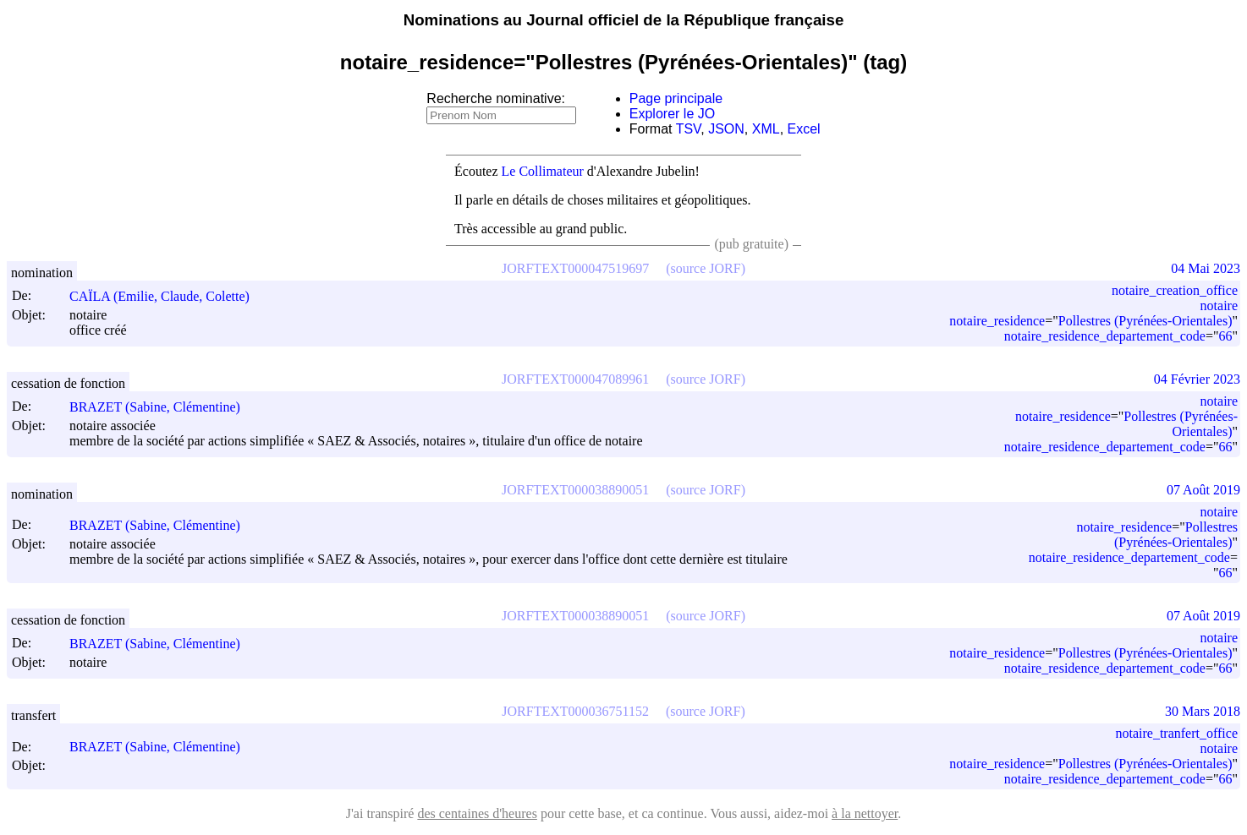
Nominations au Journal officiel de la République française (624, 20)
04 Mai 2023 (1205, 268)
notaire (1219, 305)
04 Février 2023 (1197, 379)
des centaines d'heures (477, 813)
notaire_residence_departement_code (1105, 336)
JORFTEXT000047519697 (575, 268)
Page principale (675, 98)
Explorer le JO (672, 113)
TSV (688, 129)
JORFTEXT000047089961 (575, 379)
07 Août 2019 (1203, 490)
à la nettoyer (865, 813)
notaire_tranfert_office (1176, 733)
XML (766, 129)
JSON (726, 129)
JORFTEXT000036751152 (575, 711)
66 (1225, 336)
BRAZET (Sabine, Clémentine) (162, 407)
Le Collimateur (543, 171)
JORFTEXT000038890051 (575, 490)
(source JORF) (705, 268)
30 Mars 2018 (1202, 711)
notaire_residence (997, 321)
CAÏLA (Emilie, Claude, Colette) (167, 296)
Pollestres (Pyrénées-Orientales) (1145, 321)
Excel (804, 129)
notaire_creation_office (1175, 290)
